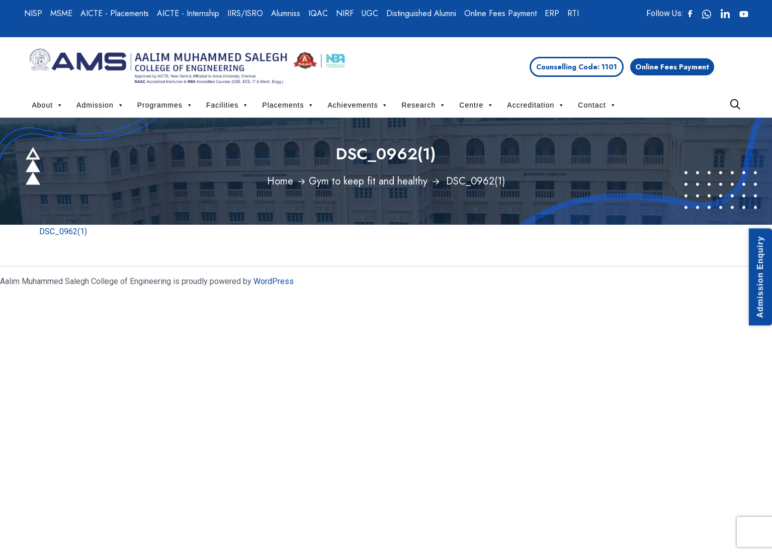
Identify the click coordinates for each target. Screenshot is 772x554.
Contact (597, 105)
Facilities (227, 105)
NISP (33, 13)
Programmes (165, 105)
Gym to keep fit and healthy (368, 181)
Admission (100, 105)
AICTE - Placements (114, 13)
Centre (476, 105)
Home (280, 181)
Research (423, 105)
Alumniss (285, 13)
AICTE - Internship (188, 13)
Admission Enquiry (760, 277)
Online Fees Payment (500, 13)
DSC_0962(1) (63, 231)
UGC (370, 13)
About (48, 105)
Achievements (357, 105)
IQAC (318, 13)
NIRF (345, 13)
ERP (552, 13)
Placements (288, 105)
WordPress (273, 281)
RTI (573, 13)
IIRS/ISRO (245, 13)
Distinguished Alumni (421, 13)
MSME (61, 13)
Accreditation (536, 105)
